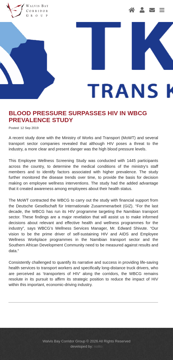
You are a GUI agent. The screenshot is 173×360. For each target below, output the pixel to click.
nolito (98, 346)
